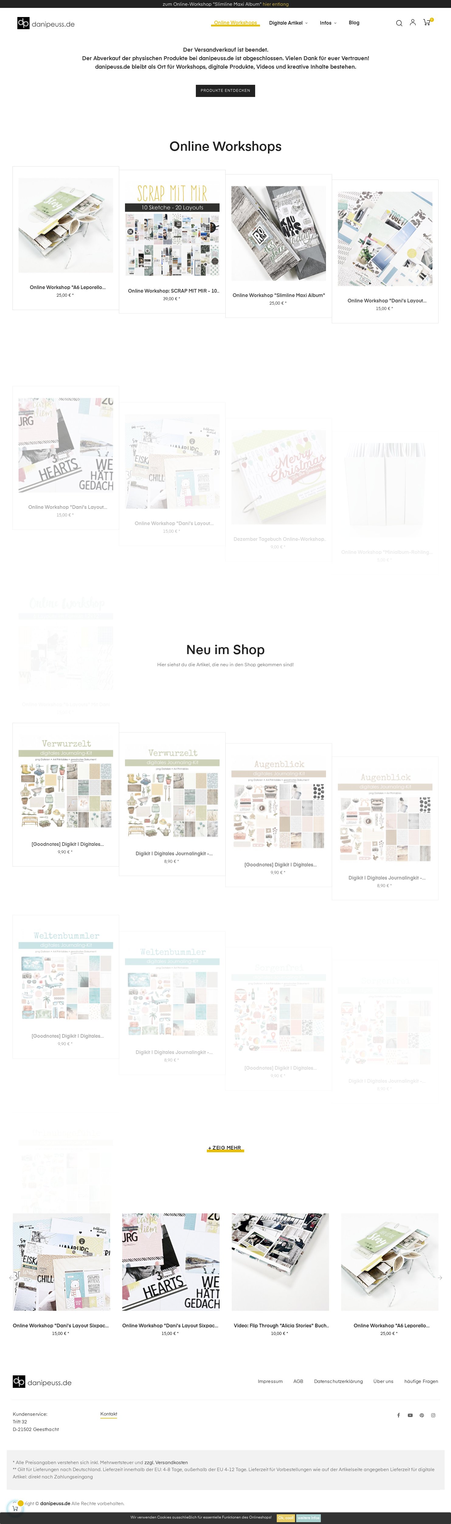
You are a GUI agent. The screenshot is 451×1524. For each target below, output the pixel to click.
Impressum (270, 1387)
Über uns (383, 1387)
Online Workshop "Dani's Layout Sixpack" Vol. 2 (171, 1332)
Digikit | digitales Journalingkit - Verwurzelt (172, 944)
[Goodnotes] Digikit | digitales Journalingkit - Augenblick (279, 953)
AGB (298, 1387)
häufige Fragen (421, 1387)
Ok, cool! (285, 1518)
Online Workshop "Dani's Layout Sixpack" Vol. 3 (385, 370)
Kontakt (108, 1420)
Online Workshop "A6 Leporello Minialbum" (66, 331)
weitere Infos (308, 1518)
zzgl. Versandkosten (166, 1469)
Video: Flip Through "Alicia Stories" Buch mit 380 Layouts (280, 1332)
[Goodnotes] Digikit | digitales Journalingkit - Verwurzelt (66, 931)
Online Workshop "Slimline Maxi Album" (279, 355)
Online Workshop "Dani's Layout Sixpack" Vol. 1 (61, 1332)
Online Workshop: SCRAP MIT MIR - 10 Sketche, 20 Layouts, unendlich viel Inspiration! (172, 342)
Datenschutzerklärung (338, 1387)
